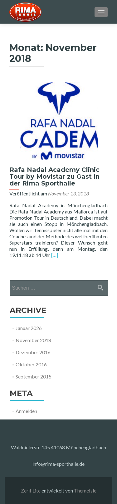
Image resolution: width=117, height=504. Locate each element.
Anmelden (26, 411)
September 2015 (33, 376)
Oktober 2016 (31, 364)
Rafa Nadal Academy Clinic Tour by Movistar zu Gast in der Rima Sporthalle (54, 176)
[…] (54, 255)
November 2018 (33, 340)
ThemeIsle (85, 490)
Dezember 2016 (33, 352)
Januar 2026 (29, 328)
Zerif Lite (31, 490)
